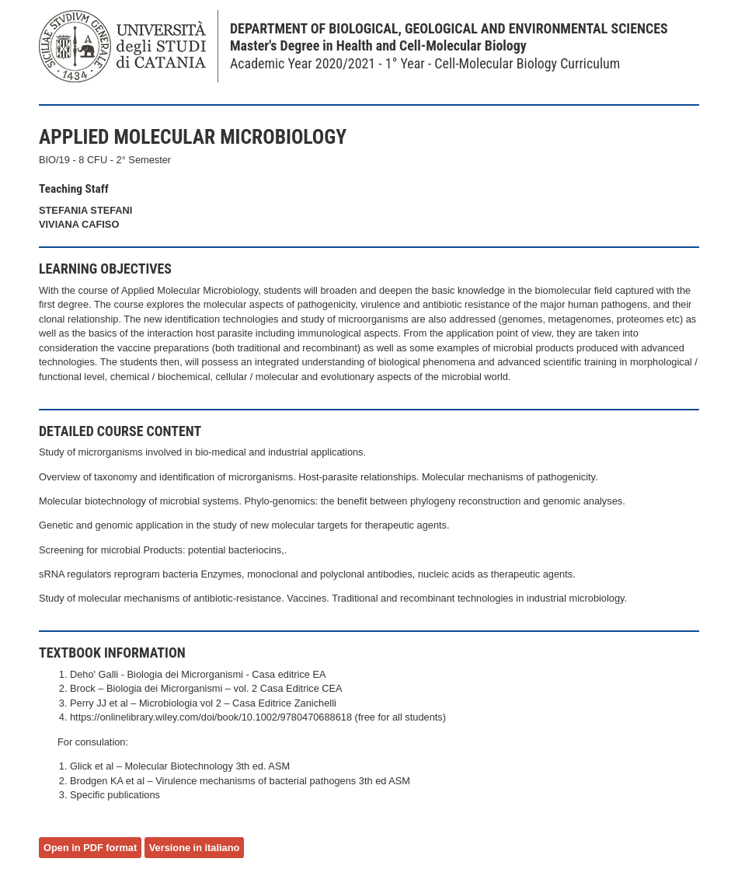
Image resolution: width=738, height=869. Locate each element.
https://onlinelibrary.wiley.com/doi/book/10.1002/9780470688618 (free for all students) (258, 717)
